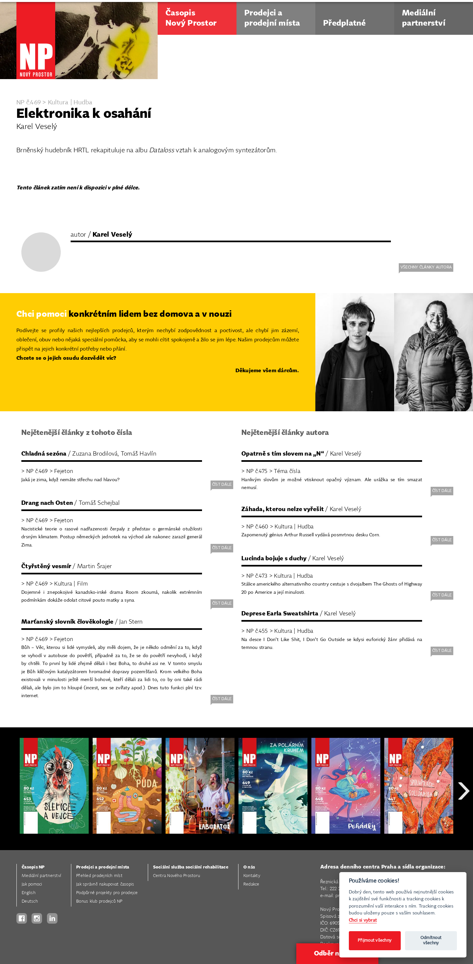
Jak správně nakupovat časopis (105, 884)
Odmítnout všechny (430, 940)
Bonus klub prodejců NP (99, 901)
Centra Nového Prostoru (176, 876)
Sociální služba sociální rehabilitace (190, 867)
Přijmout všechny (375, 940)
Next (464, 814)
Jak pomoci (32, 884)
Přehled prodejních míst (99, 876)
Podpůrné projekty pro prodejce (107, 893)
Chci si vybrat (363, 920)
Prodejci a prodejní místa (102, 867)
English (28, 893)
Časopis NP (33, 867)
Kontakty (251, 876)
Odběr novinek (337, 953)
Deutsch (30, 901)
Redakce (251, 884)
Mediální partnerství (41, 876)
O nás (249, 867)
